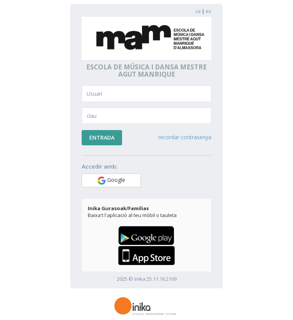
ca (198, 11)
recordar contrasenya (184, 137)
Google (111, 180)
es (208, 11)
